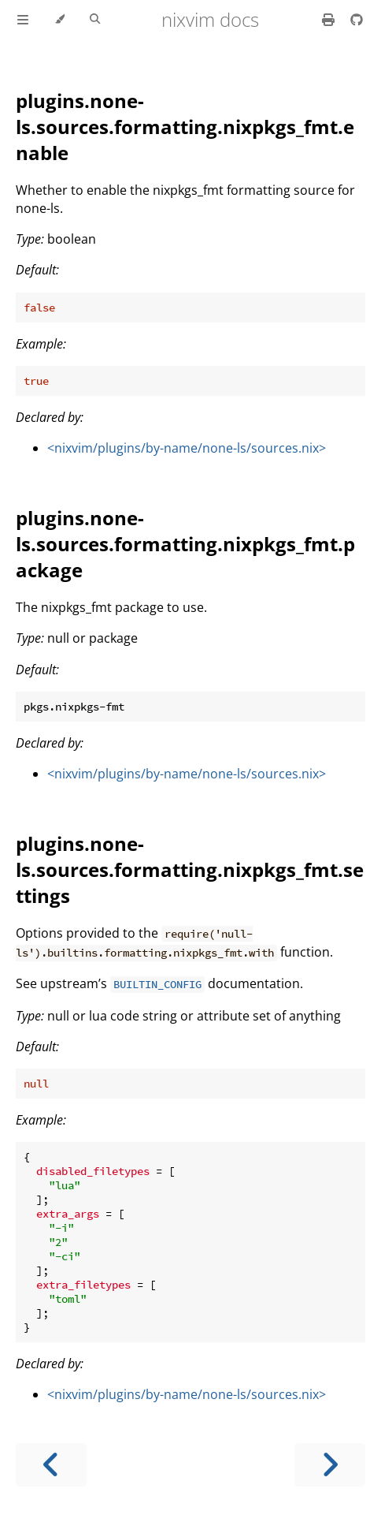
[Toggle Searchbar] (95, 19)
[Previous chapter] (51, 1465)
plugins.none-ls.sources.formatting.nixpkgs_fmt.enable (185, 127)
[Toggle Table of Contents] (23, 19)
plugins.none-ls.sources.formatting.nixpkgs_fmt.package (185, 544)
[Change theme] (59, 19)
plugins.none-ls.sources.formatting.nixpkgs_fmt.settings (190, 869)
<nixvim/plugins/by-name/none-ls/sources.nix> (186, 448)
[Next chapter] (329, 1465)
